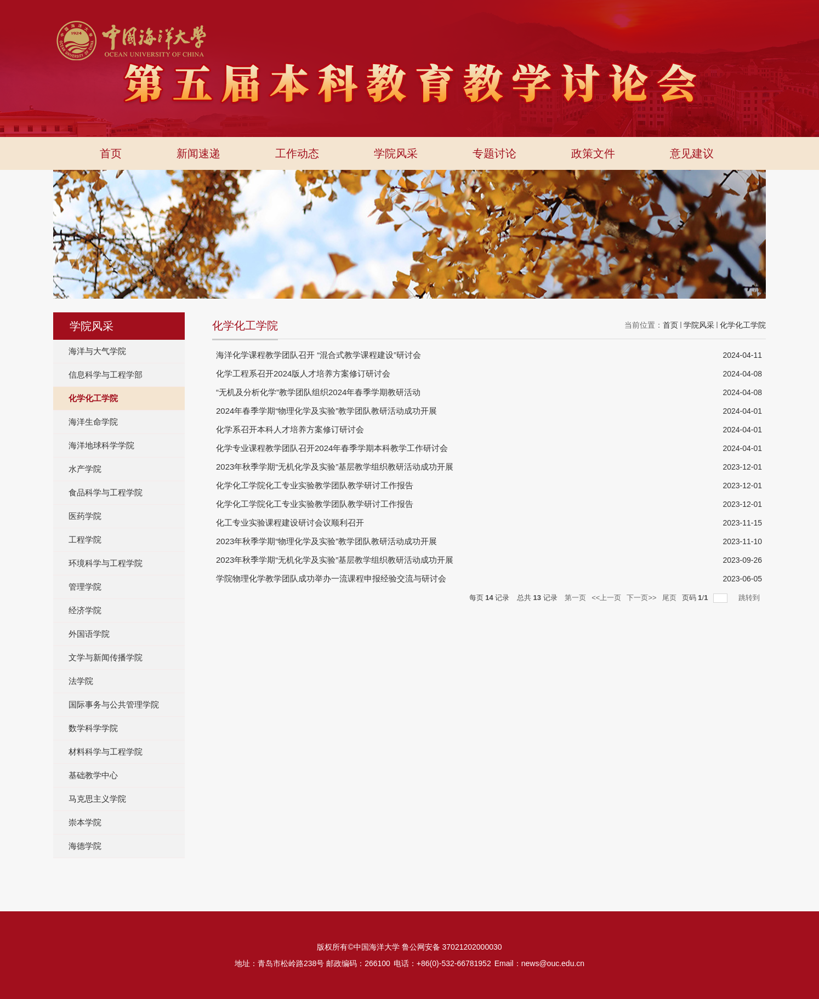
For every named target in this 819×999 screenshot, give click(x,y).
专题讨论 (494, 153)
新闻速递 (198, 153)
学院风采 (396, 153)
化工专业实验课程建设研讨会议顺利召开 (290, 522)
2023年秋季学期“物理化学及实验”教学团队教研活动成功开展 (326, 541)
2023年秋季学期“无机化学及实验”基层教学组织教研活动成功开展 (334, 466)
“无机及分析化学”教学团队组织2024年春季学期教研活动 (318, 392)
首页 (111, 153)
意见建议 (692, 153)
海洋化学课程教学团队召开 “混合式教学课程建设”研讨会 (318, 354)
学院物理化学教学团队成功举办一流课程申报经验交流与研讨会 (331, 578)
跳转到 (750, 597)
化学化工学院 (743, 325)
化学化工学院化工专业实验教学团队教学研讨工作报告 (314, 485)
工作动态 (297, 153)
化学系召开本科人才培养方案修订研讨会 (290, 429)
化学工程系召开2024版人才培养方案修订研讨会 (303, 373)
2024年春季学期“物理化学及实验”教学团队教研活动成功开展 (326, 410)
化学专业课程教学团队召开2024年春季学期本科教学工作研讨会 (332, 448)
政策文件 (593, 153)
